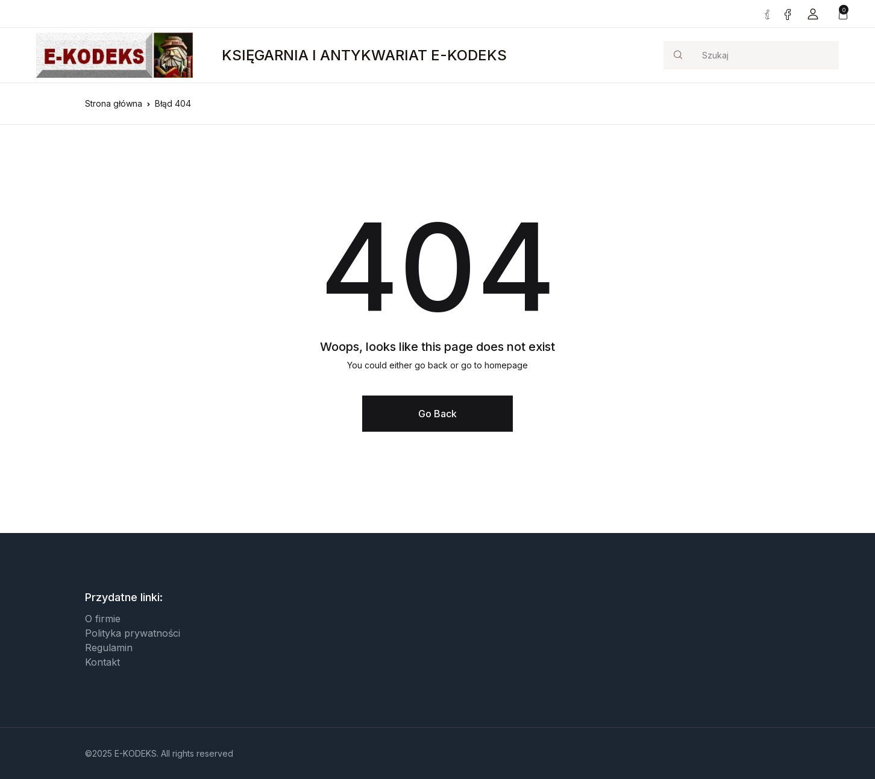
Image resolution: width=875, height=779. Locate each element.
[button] (813, 13)
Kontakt (102, 662)
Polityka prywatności (132, 633)
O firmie (103, 619)
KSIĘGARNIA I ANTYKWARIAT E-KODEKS (364, 55)
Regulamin (109, 648)
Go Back (437, 414)
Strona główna (113, 103)
